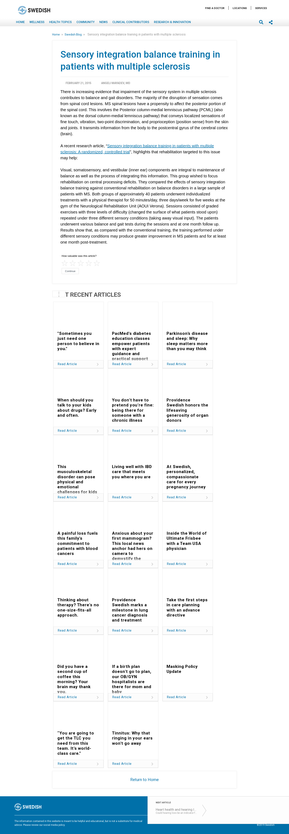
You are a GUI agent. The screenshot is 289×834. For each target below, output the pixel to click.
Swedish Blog (73, 34)
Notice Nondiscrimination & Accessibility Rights (248, 821)
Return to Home (144, 779)
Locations (240, 8)
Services (261, 8)
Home (20, 22)
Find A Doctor (214, 8)
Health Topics (60, 22)
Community (85, 22)
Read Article (67, 364)
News (103, 22)
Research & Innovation (172, 22)
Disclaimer (211, 821)
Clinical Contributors (130, 22)
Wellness (37, 22)
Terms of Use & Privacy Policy (183, 821)
